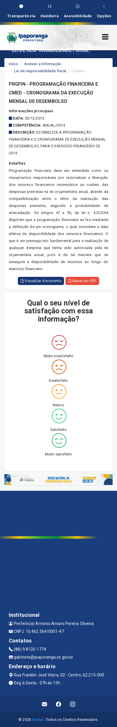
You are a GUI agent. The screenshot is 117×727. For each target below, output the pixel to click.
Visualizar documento (41, 281)
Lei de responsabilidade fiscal (40, 71)
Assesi (38, 719)
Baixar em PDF (82, 281)
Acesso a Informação (42, 64)
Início (13, 64)
